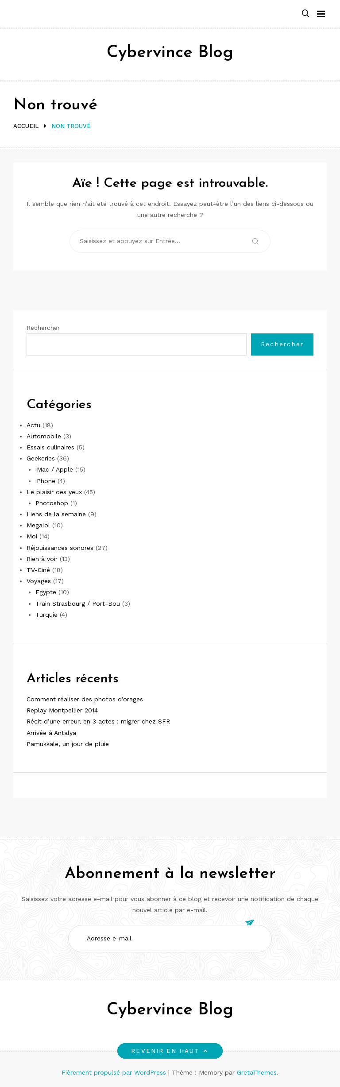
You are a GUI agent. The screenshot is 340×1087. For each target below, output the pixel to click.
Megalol (38, 525)
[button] (305, 13)
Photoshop (51, 503)
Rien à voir (42, 558)
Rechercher (43, 327)
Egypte (45, 592)
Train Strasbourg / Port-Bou (77, 603)
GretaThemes (257, 1072)
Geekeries (41, 458)
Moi (32, 536)
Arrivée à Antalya (51, 732)
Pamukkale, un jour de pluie (68, 743)
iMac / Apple (54, 469)
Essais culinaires (50, 447)
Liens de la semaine (56, 514)
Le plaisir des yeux (54, 491)
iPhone (45, 480)
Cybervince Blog (170, 53)
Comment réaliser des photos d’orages (85, 699)
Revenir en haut (170, 1051)
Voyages (39, 580)
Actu (33, 425)
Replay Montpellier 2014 (62, 710)
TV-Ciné (38, 569)
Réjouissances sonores (60, 547)
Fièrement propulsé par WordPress (115, 1072)
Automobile (44, 436)
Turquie (46, 614)
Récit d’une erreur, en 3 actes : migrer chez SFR (98, 721)
